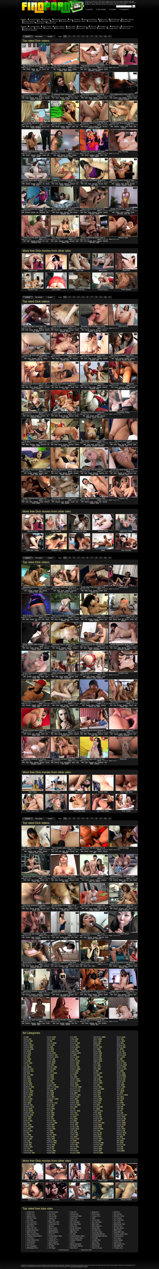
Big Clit (27, 1089)
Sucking (105, 851)
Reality (70, 70)
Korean (74, 1125)
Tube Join (72, 1212)
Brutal (27, 1129)
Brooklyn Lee (103, 26)
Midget (96, 1043)
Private (97, 1115)
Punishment (98, 1123)
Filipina (51, 1139)
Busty (36, 97)
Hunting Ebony (52, 1230)
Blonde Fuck (51, 23)
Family (50, 1127)
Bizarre (27, 1101)
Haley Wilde (72, 26)
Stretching (121, 1069)
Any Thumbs (117, 1218)
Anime (27, 1053)
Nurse (90, 881)
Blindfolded (29, 1107)
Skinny (121, 1041)
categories (125, 9)
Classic (51, 1039)
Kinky (68, 213)
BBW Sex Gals (30, 1232)
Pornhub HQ (73, 1214)
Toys (120, 1103)
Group (125, 473)
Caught (39, 763)
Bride (27, 1123)
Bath (97, 359)
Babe (89, 69)
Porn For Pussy (96, 1248)
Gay (73, 1055)
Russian (67, 503)
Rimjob (97, 1137)
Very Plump (94, 1246)
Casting (28, 1143)
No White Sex (95, 1230)
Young (38, 735)
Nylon (97, 1067)
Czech (50, 1079)
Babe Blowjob (115, 19)
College (51, 1053)
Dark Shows (29, 1226)
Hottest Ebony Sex (32, 1230)
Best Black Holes (75, 1224)
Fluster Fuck (30, 1214)
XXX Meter (51, 1248)
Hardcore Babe (35, 19)
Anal (120, 97)
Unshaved (121, 1119)
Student (121, 1073)
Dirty (62, 503)
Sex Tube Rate (74, 1222)
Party (43, 619)
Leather (74, 1135)
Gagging (74, 1051)
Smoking (96, 763)
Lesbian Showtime (75, 1240)
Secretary (98, 1145)
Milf (48, 155)
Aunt (26, 1065)
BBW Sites (73, 1232)
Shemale (98, 1153)
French (74, 1045)
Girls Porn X (73, 1248)
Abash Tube (73, 1218)
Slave (38, 881)
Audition (28, 1063)
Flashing (51, 1151)
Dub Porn (116, 1212)
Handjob (47, 97)
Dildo (36, 474)
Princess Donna (127, 26)
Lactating (74, 1127)
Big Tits (44, 126)
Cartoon (28, 1139)
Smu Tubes (116, 1222)
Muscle (97, 1057)
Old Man (68, 1024)
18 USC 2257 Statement (76, 1266)
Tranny (121, 1105)
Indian (74, 1099)
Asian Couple (93, 21)
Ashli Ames (91, 28)
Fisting (50, 1147)
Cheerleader (132, 387)
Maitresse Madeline (30, 30)
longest (113, 9)
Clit (49, 1041)
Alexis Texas (47, 26)
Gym (73, 1075)
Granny (44, 69)
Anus (27, 1055)
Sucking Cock (28, 23)
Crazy (67, 127)
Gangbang (98, 127)
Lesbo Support (52, 1242)
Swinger (64, 909)
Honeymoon (75, 1089)
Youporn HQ (51, 1218)
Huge (96, 185)
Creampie (52, 1067)
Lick (73, 1141)
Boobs (32, 127)
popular (90, 9)
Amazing (47, 329)
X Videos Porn (117, 1248)
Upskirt (106, 733)
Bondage (63, 620)
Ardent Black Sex (53, 1224)
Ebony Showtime (75, 1228)
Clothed (50, 1045)
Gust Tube (51, 1220)
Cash (67, 99)
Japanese (97, 70)
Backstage (100, 762)
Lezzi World (29, 1244)
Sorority (120, 1051)
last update (102, 9)
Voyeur (121, 1129)
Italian (73, 1107)
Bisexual (28, 1099)
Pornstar (32, 126)
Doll (50, 1101)
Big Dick (28, 1093)
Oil (95, 1071)
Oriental (97, 1081)
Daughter (51, 1085)
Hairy (100, 501)
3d (26, 1037)
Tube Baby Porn (31, 1224)
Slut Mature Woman (76, 1246)
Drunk (91, 156)
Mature (33, 69)
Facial (135, 97)
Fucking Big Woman (97, 1234)
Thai (120, 1093)
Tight (120, 1097)
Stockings (72, 183)
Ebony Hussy (52, 1228)
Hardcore (100, 69)
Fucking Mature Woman (98, 1236)
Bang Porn (94, 1212)
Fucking (123, 127)
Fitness (50, 1149)
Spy (119, 1059)
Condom (51, 1059)
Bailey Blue (115, 26)
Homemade (126, 909)
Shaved (34, 1024)
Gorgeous (75, 1069)
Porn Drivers (117, 1214)
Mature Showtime (75, 1244)
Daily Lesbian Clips (32, 1234)
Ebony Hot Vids (31, 1228)
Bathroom (100, 445)
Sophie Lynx (28, 28)
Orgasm (122, 706)
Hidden (74, 1085)
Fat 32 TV (51, 1234)
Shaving (97, 1151)
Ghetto (74, 1059)
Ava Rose (81, 28)
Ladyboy (74, 1129)
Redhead (67, 97)
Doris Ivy (93, 26)
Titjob (120, 1099)
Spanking (121, 1055)
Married (74, 1151)
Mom (66, 881)
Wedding (121, 1135)
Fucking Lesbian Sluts (120, 1234)
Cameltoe (28, 1137)
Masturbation (67, 762)
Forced (73, 1041)
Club (72, 97)
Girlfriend (31, 591)
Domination (52, 1103)
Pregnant (97, 1111)
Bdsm (56, 619)
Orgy (96, 1079)
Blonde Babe (126, 21)
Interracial (39, 99)
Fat (40, 69)
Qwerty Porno (30, 1216)
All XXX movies (52, 1212)
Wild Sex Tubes (31, 1218)
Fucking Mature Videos (77, 1236)
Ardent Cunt (29, 1212)
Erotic (50, 1113)
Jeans (73, 1113)
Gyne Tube (73, 1220)
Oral (96, 1075)
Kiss (73, 1121)
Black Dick (104, 21)
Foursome (35, 995)
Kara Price (71, 28)
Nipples (45, 358)
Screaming (98, 1143)
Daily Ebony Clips (118, 1224)
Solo (120, 1049)
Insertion (74, 1103)
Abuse (85, 1266)
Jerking (74, 1115)
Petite (76, 937)
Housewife (75, 1091)
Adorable (63, 445)
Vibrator (121, 1123)
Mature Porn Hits (53, 1244)
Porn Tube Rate (118, 1220)
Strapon (42, 880)
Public (73, 126)
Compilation (52, 1057)
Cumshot (130, 97)
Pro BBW (50, 1246)
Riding (42, 733)
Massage (62, 331)
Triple (120, 1107)
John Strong (83, 26)
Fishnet (51, 1145)
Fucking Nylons (117, 1236)
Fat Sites (72, 1234)
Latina (69, 69)
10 (105, 36)
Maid (73, 1149)
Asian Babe (40, 23)
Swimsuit (121, 1079)
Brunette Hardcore (60, 19)
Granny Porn (52, 1238)
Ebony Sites (95, 1228)
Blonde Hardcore (29, 21)
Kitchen (74, 1123)
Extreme (51, 1121)
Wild (94, 852)
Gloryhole (74, 1067)
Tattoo (67, 417)
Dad (50, 1081)
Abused (27, 1039)
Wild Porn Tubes (118, 1216)
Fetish (33, 445)
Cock (50, 1049)
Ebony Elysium (95, 1226)
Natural (97, 1059)
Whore (34, 735)
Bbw (64, 851)
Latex (90, 995)
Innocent (74, 1101)
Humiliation (63, 995)
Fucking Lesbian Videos (33, 1236)
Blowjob (32, 97)
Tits (37, 69)
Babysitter (28, 1069)
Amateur (59, 69)
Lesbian (32, 619)
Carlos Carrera (59, 26)
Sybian (120, 1083)
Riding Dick (47, 19)
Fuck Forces (95, 1214)
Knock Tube (95, 1220)
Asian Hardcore (75, 19)
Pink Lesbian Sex (118, 1244)
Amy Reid (38, 28)
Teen (105, 97)
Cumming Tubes (96, 1232)
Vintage (121, 1125)
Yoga (120, 1149)
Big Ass (28, 1085)
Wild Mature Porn (31, 1248)
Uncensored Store (75, 1216)
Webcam (121, 1133)
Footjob (74, 1039)
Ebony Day (73, 1226)
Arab (27, 1057)
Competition (52, 1055)
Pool (96, 1105)
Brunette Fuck (65, 21)
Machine (74, 1147)
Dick (48, 126)
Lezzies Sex (116, 1242)
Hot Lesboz (116, 1238)
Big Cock (105, 126)
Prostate (97, 1117)
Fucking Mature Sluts (54, 1236)
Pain (96, 1085)
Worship (121, 1145)
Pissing (34, 677)
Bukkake (28, 1131)
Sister (120, 1039)
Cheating (28, 1151)
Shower (121, 1037)
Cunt (77, 501)
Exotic (50, 1119)
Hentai (74, 1083)
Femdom (66, 619)
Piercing (97, 1099)
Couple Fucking (128, 19)
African (27, 1043)
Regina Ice (48, 28)
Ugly (47, 733)
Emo (50, 1111)
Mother (97, 1055)
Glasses (74, 1065)
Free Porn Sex (63, 1250)
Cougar (38, 156)
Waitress (121, 1131)
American (71, 444)
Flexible (51, 1153)
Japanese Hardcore (90, 19)
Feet (50, 1133)
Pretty (97, 1113)
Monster (68, 331)
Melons (97, 1041)
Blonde (28, 69)
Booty (27, 1119)
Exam (50, 1117)
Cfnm (27, 1149)
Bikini (73, 762)
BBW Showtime (52, 1232)
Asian (85, 69)
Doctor (50, 1097)
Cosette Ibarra (113, 28)
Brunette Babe (43, 21)
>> (110, 36)
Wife (120, 1141)
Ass (100, 126)
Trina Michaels (35, 26)
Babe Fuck (103, 19)
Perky (96, 1095)
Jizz (73, 1117)
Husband (74, 1097)
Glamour (123, 620)
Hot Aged (94, 1238)
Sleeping (121, 1045)
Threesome (42, 212)
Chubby (51, 1037)
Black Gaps (94, 1224)
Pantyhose (98, 1089)
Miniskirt (38, 733)
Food (73, 1037)
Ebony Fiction (117, 1226)
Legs (73, 1137)
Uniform (98, 881)
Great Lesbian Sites (76, 1238)
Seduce (65, 938)
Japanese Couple (79, 21)
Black (101, 155)
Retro (96, 1131)
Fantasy (77, 444)
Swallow (121, 1077)
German (74, 1057)
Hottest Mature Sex (32, 1240)
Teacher (121, 1087)
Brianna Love (125, 28)
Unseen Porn (95, 1216)
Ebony (57, 97)
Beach (94, 387)
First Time (51, 1143)
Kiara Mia (102, 28)
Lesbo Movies (30, 1242)
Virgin (120, 1127)
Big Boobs (38, 127)
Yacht (120, 1147)
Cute (91, 99)
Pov (42, 359)
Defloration (51, 1089)
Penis (97, 1093)
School (97, 1141)
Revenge (97, 1133)
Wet (120, 1137)
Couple (106, 69)
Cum (39, 242)
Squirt (34, 676)
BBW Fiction (117, 1230)
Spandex (121, 1053)
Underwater (122, 1115)
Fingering (94, 69)
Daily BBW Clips (118, 1232)
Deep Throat (91, 938)
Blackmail (28, 1105)
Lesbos (72, 1242)
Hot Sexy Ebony (118, 1228)
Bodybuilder (29, 1113)
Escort (50, 1115)
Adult (92, 1218)
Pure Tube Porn (31, 1222)
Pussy (37, 70)
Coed (119, 388)
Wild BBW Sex (117, 1246)
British (27, 1125)
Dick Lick (55, 21)
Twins (120, 1109)
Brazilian (45, 590)
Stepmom (121, 1063)
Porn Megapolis (31, 1246)
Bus (26, 1133)
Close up (64, 69)
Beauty (28, 1083)
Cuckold (51, 1069)
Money (97, 1051)
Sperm (121, 1057)
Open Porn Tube (85, 1250)
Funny (73, 1049)
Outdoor (74, 69)
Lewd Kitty (94, 1242)
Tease (120, 1089)
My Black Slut (74, 1230)
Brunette (101, 97)
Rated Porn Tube (53, 1222)
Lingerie (38, 359)
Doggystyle (91, 70)
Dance (50, 1083)
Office (77, 241)
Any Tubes (29, 1220)
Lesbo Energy (117, 1240)
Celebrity (34, 705)
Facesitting (52, 1123)
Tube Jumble (52, 1216)
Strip (120, 1071)
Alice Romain (60, 28)
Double (129, 359)
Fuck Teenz (29, 1238)
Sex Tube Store (96, 1222)
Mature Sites (95, 1244)
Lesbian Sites (95, 1240)
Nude (96, 1063)
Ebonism (50, 1226)
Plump (97, 1103)
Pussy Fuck (115, 21)
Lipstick (74, 1145)
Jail (72, 1109)
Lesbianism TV (52, 1240)
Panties (61, 70)
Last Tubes (51, 1214)
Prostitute (97, 1119)
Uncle (120, 1113)
